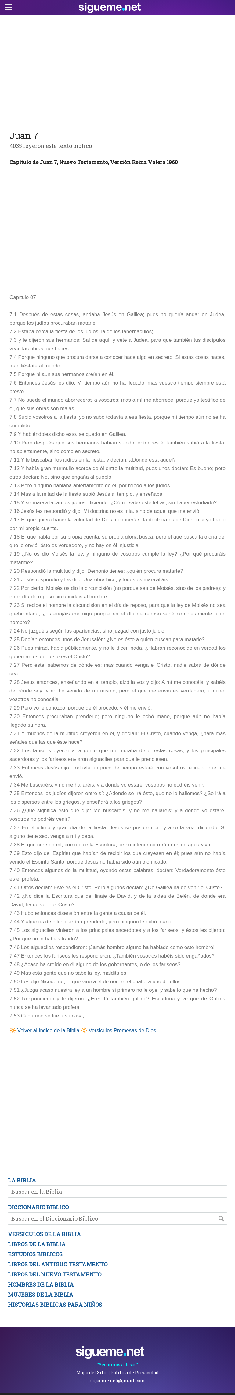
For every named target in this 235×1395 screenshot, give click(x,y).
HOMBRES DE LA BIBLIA (41, 1284)
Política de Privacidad (134, 1372)
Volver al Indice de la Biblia (48, 1030)
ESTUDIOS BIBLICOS (35, 1254)
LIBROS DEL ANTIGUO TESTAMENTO (57, 1264)
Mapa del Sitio (92, 1372)
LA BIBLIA (22, 1180)
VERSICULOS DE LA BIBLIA (44, 1234)
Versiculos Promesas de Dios (122, 1030)
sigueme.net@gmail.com (117, 1380)
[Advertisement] (117, 68)
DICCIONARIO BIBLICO (38, 1207)
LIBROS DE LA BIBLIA (37, 1244)
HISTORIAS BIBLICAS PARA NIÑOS (55, 1304)
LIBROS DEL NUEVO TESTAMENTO (54, 1274)
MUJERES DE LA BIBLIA (40, 1294)
